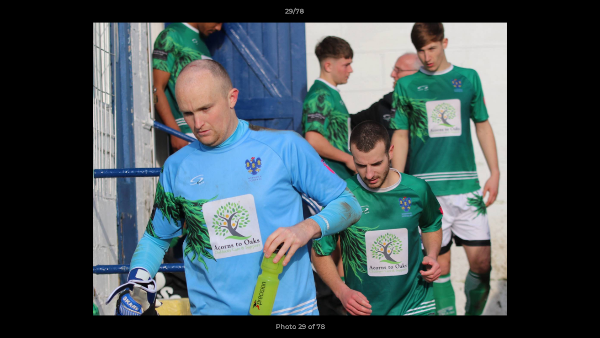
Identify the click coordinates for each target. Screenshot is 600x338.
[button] (560, 13)
